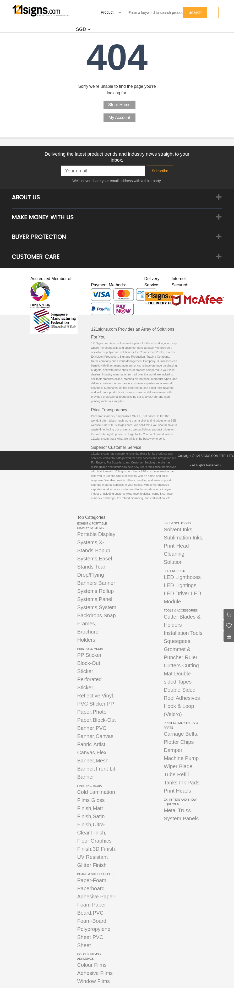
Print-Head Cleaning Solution (176, 554)
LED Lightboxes (182, 577)
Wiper (170, 766)
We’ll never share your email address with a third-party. (116, 181)
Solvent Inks (178, 529)
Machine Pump (181, 758)
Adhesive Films (95, 973)
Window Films (93, 981)
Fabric (84, 744)
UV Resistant (92, 857)
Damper (173, 750)
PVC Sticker (91, 704)
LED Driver (176, 593)
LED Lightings (180, 585)
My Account (119, 117)
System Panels (181, 818)
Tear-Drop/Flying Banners (92, 575)
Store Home (119, 104)
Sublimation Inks (183, 538)
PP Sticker (89, 655)
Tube (170, 774)
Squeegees (177, 641)
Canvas (104, 736)
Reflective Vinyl (95, 695)
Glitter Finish (92, 865)
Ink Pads (189, 782)
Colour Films (92, 965)
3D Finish (104, 849)
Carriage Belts (180, 734)
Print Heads (177, 791)
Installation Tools (183, 633)
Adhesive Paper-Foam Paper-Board (96, 905)
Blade (185, 766)
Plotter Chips (179, 742)
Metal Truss (177, 810)
